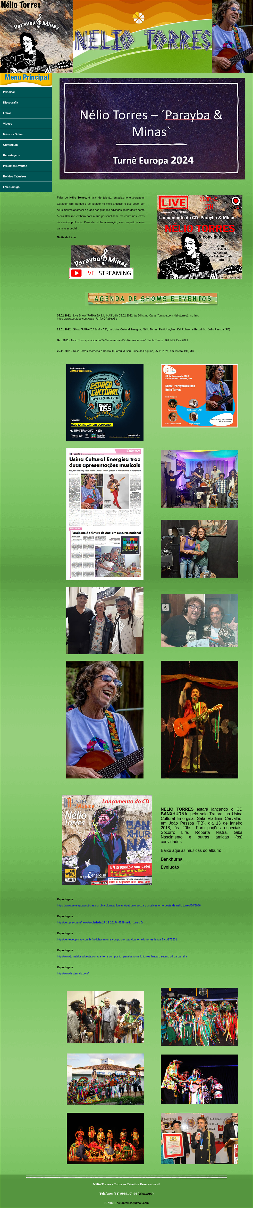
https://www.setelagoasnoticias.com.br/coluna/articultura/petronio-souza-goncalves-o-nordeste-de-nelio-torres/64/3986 (129, 905)
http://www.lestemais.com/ (73, 973)
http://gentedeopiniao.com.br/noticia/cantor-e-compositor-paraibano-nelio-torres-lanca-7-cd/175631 (117, 939)
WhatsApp (146, 1193)
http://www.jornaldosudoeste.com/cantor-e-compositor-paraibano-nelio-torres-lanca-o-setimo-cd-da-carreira (122, 956)
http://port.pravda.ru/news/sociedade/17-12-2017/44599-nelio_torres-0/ (100, 922)
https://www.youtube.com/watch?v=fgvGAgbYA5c (87, 318)
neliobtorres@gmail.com (133, 1202)
